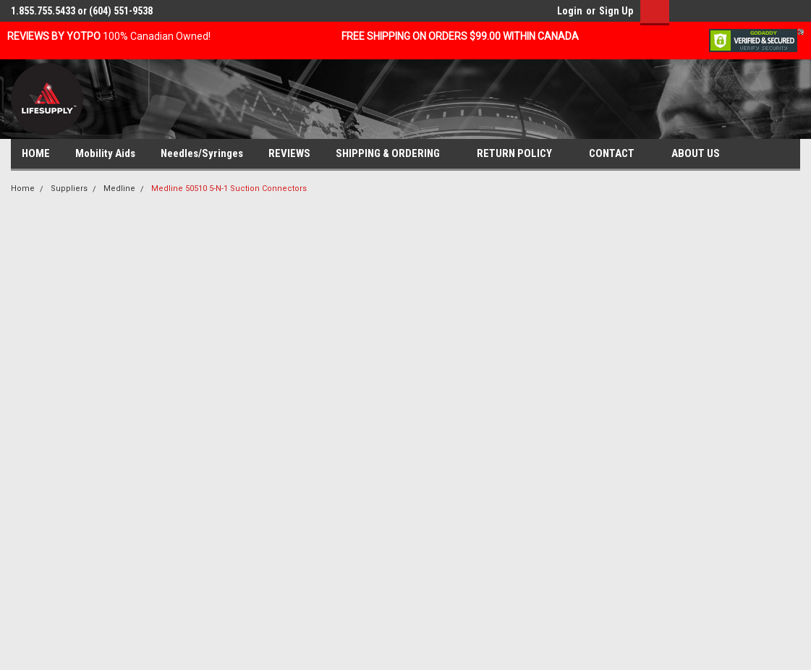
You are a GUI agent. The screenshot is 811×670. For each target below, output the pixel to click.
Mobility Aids (105, 153)
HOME (36, 153)
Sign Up (616, 11)
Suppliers (69, 188)
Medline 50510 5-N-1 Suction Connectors (229, 188)
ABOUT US (701, 154)
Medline (119, 188)
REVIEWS (289, 153)
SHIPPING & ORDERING (393, 154)
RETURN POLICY (520, 154)
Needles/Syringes (202, 153)
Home (23, 188)
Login (569, 11)
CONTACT (617, 154)
